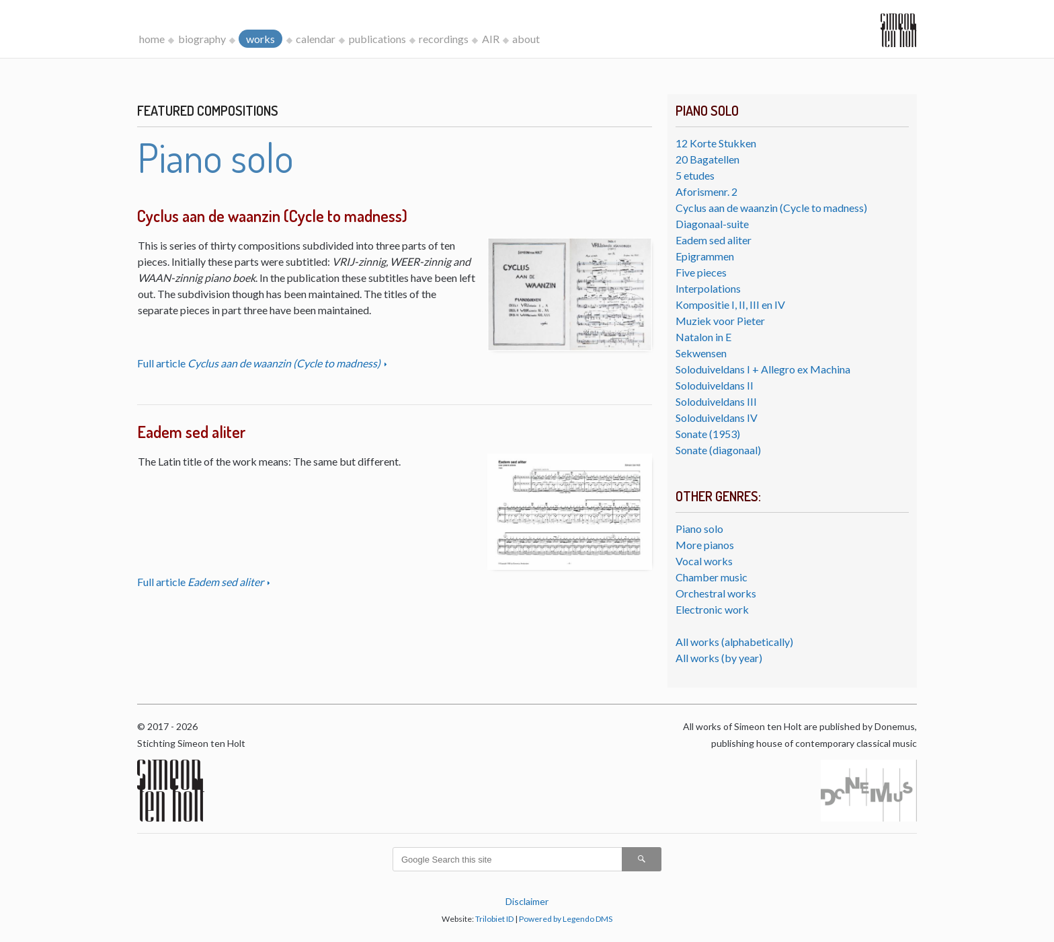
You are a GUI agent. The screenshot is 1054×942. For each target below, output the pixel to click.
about (526, 38)
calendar (315, 38)
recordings (444, 38)
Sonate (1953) (708, 433)
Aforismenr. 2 (706, 191)
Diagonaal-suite (712, 223)
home (152, 38)
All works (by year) (719, 657)
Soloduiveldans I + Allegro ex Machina (763, 369)
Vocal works (704, 560)
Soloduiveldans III (716, 401)
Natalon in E (703, 336)
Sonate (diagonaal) (718, 449)
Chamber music (711, 577)
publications (377, 38)
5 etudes (695, 175)
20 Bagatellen (707, 159)
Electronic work (712, 609)
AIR (490, 38)
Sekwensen (701, 353)
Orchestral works (716, 593)
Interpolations (708, 288)
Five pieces (701, 272)
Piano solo (699, 528)
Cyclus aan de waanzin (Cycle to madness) (771, 207)
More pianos (705, 544)
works (260, 38)
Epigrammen (705, 256)
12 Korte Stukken (716, 143)
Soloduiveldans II (715, 385)
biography (202, 38)
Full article (259, 363)
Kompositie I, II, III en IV (730, 304)
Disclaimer (527, 901)
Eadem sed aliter (714, 239)
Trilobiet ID (494, 919)
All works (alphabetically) (734, 641)
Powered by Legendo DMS (565, 919)
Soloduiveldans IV (717, 417)
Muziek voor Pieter (720, 320)
